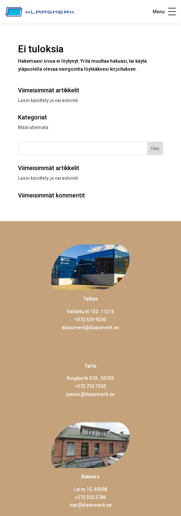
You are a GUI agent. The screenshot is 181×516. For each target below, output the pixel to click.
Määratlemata (33, 127)
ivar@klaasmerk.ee (90, 505)
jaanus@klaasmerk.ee (90, 394)
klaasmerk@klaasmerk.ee (90, 327)
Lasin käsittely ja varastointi (48, 100)
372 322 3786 (91, 497)
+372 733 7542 (90, 386)
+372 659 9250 (90, 319)
